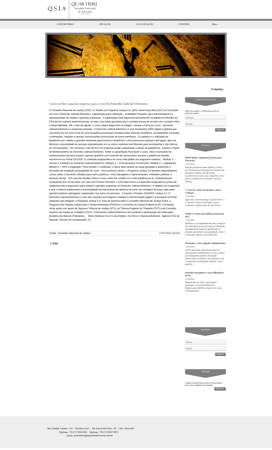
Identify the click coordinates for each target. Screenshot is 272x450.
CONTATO (184, 16)
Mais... (215, 16)
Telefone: (64, 424)
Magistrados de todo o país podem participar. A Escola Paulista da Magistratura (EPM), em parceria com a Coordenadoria (203, 279)
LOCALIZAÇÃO (144, 16)
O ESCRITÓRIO (65, 16)
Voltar (55, 235)
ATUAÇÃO (105, 16)
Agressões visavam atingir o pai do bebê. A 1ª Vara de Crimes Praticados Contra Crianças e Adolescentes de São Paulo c (204, 195)
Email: (70, 428)
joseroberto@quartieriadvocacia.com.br (90, 427)
